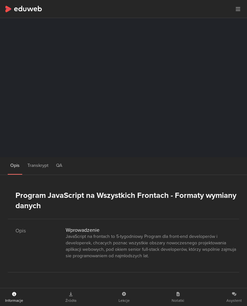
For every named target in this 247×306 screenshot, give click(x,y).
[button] (238, 9)
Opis (15, 165)
